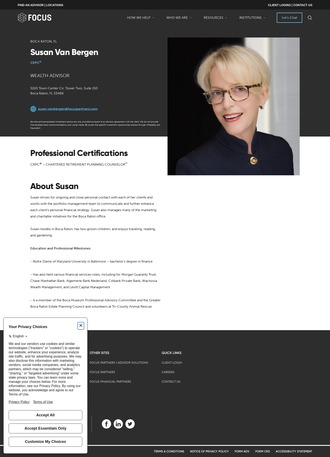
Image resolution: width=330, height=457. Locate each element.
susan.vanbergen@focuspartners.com (68, 109)
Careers (168, 372)
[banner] (41, 17)
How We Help (141, 19)
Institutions (252, 19)
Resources (215, 19)
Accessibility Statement (294, 451)
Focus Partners (102, 372)
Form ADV (242, 451)
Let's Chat (289, 18)
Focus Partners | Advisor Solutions (119, 363)
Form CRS (262, 451)
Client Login (172, 363)
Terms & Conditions (169, 451)
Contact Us (171, 381)
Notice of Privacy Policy (209, 451)
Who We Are (179, 19)
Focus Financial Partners (110, 381)
